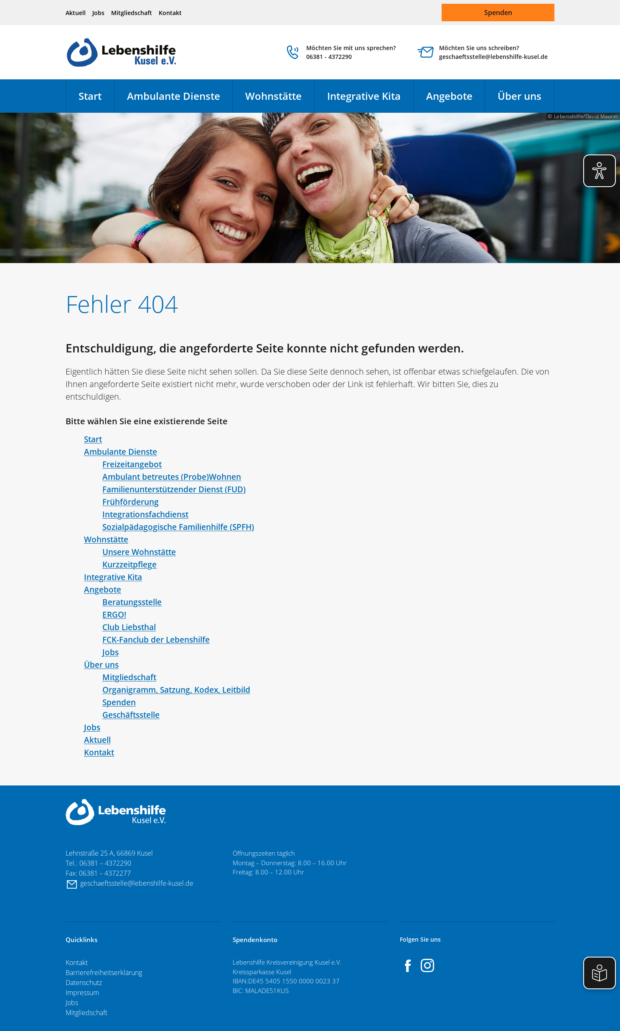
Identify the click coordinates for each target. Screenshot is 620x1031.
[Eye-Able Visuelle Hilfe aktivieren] (599, 171)
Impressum (82, 992)
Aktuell (76, 13)
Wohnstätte (273, 96)
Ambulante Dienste (173, 96)
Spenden (498, 12)
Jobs (98, 13)
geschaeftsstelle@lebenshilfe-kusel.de (138, 883)
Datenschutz (84, 982)
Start (90, 96)
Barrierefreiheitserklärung (104, 972)
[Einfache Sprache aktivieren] (599, 973)
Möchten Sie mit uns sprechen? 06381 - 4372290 (351, 52)
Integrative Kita (364, 96)
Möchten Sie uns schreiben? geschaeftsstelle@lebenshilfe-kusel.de (493, 52)
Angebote (449, 96)
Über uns (519, 96)
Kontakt (170, 13)
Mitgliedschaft (131, 13)
